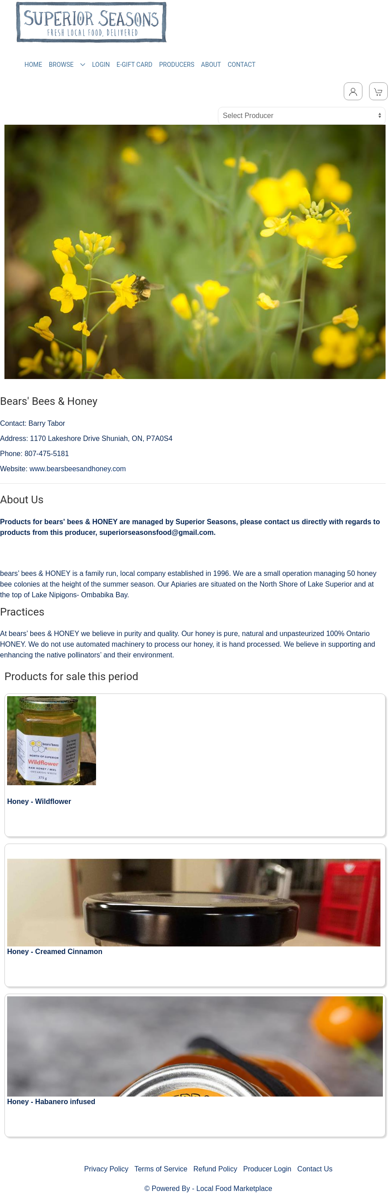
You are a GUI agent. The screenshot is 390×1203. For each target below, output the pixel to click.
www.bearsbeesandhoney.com (77, 469)
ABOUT (211, 64)
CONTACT (242, 64)
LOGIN (101, 64)
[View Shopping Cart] (378, 91)
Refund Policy (215, 1169)
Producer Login (267, 1169)
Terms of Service (160, 1169)
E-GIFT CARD (135, 64)
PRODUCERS (176, 64)
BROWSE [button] (67, 64)
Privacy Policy (106, 1169)
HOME (33, 64)
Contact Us (315, 1169)
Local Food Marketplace (234, 1188)
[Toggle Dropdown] (353, 91)
